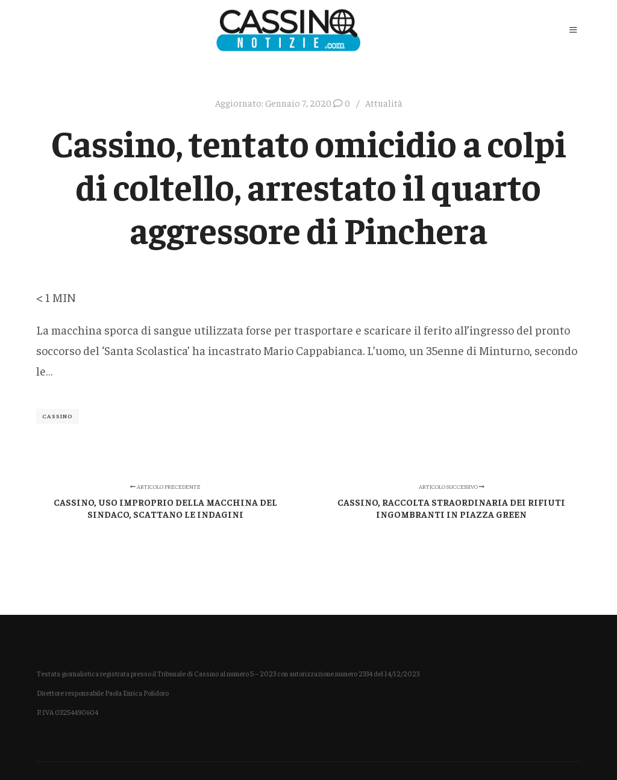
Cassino (57, 416)
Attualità (383, 103)
